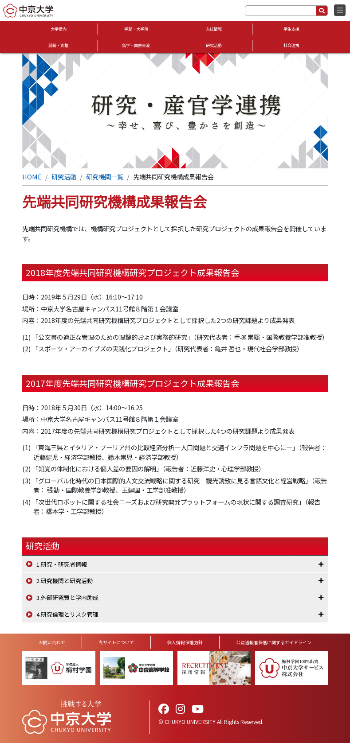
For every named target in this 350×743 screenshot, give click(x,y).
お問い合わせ (52, 642)
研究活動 (214, 45)
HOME (32, 176)
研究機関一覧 (104, 176)
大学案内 (59, 29)
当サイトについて (116, 642)
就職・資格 (58, 45)
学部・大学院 (136, 29)
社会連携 (291, 45)
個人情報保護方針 (185, 642)
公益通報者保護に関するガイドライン (273, 642)
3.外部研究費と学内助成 (67, 597)
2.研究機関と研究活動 (64, 580)
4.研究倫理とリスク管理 (67, 614)
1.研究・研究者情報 (61, 564)
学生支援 (291, 29)
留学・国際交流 (136, 45)
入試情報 (214, 29)
